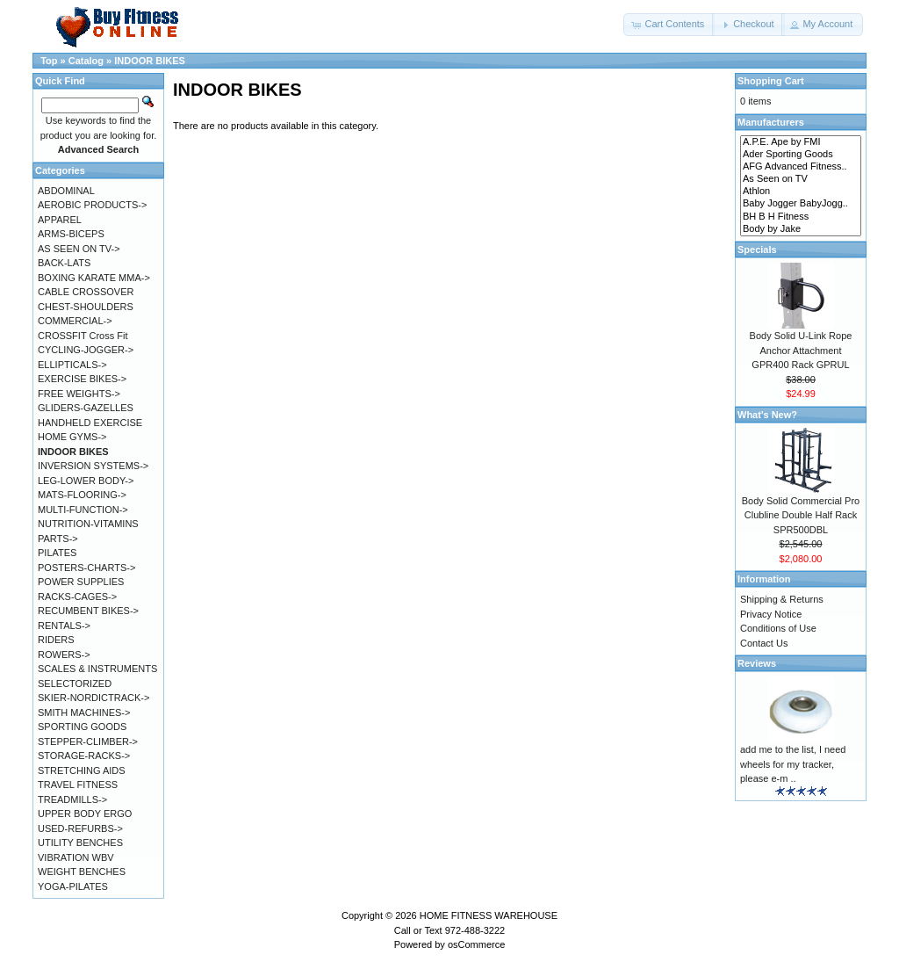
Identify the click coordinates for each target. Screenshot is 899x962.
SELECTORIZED (74, 683)
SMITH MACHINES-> (84, 712)
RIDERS (56, 639)
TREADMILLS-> (72, 799)
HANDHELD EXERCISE (90, 422)
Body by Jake (800, 229)
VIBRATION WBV (76, 857)
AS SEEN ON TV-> (79, 248)
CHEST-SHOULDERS (85, 306)
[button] (669, 24)
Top (48, 60)
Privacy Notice (771, 614)
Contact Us (764, 643)
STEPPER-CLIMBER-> (88, 741)
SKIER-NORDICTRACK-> (93, 697)
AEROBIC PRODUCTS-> (92, 204)
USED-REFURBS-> (80, 828)
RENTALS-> (64, 625)
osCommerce (476, 944)
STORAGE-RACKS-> (84, 755)
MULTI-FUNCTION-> (83, 509)
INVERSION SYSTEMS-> (93, 465)
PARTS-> (58, 538)
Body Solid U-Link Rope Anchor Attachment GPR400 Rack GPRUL (801, 350)
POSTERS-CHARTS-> (86, 567)
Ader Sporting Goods (800, 154)
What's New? (767, 414)
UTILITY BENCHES (80, 842)
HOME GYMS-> (72, 436)
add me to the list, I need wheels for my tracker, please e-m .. (792, 764)
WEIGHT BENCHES (82, 871)
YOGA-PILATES (73, 886)
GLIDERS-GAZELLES (85, 407)
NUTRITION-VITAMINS (88, 523)
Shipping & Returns (781, 599)
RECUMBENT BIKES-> (88, 610)
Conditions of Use (778, 628)
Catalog (86, 60)
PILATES (57, 552)
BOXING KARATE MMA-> (94, 277)
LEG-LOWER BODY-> (85, 480)
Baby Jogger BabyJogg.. (800, 204)
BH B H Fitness (800, 217)
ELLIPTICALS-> (72, 364)
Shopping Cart (770, 81)
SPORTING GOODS (82, 726)
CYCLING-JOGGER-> (85, 349)
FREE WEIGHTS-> (79, 393)
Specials (757, 249)
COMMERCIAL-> (75, 320)
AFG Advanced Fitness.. (800, 167)
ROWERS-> (64, 654)
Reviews (756, 663)
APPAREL (60, 219)
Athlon (800, 191)
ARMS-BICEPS (71, 233)
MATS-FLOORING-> (82, 494)
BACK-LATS (64, 262)
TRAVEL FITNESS (78, 784)
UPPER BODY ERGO (85, 813)
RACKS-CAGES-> (77, 596)
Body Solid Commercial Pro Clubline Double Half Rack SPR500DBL (801, 515)
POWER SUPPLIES (81, 581)
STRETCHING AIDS (82, 770)
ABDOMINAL (66, 190)
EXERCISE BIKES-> (82, 378)
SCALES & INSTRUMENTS (97, 668)
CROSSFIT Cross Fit (82, 335)
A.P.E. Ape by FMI (800, 142)
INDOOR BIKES (149, 60)
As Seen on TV (800, 179)
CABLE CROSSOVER (85, 291)
